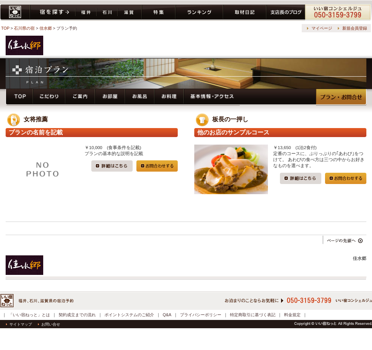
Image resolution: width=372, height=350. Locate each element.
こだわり (49, 97)
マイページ (322, 28)
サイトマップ (19, 324)
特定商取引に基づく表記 (252, 314)
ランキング (199, 12)
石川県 (107, 12)
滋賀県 (130, 12)
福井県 (86, 12)
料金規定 (292, 314)
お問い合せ (49, 324)
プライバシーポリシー (200, 314)
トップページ (19, 97)
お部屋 (110, 97)
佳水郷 (45, 28)
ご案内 (80, 97)
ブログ (285, 12)
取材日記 (244, 12)
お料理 (169, 97)
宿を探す (53, 12)
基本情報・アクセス (212, 97)
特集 (158, 12)
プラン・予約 (341, 97)
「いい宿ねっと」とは (29, 314)
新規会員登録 (354, 28)
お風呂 (139, 97)
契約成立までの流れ (77, 314)
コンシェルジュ (338, 12)
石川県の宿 (24, 28)
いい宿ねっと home (15, 12)
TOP (5, 28)
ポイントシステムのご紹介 (129, 314)
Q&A (167, 314)
